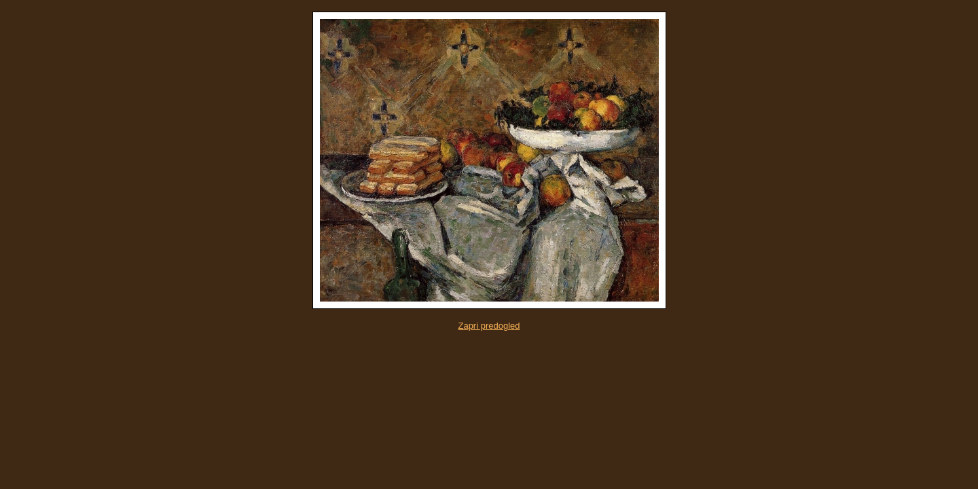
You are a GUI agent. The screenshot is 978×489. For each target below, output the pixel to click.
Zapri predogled (489, 326)
